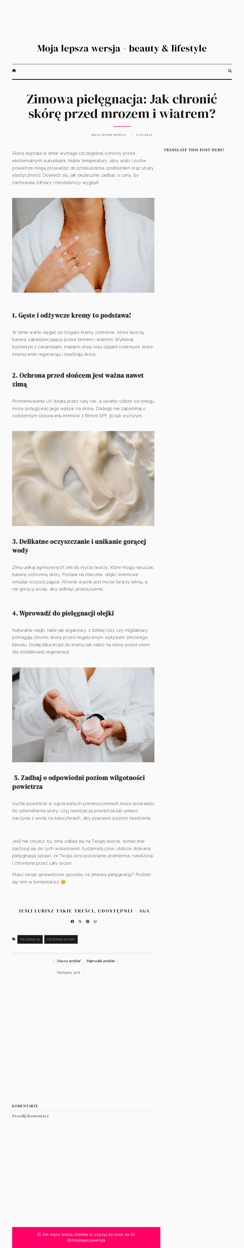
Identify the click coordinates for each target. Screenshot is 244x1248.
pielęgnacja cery (61, 939)
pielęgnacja (30, 939)
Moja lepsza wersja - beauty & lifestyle (122, 48)
